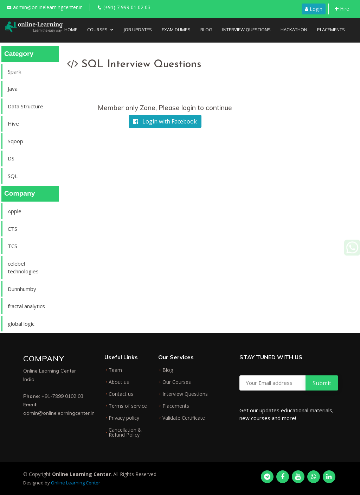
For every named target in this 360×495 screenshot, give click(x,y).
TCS (12, 245)
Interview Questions (246, 29)
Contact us (121, 394)
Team (115, 370)
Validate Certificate (183, 417)
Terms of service (128, 406)
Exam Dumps (176, 29)
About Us (120, 46)
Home (70, 29)
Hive (13, 123)
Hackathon (294, 29)
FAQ (145, 46)
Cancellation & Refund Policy (125, 432)
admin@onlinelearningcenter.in (48, 7)
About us (119, 382)
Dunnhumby (22, 288)
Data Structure (25, 106)
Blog (206, 29)
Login (313, 9)
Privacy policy (124, 417)
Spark (14, 71)
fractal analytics (26, 306)
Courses (97, 29)
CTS (12, 228)
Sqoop (15, 141)
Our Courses (176, 382)
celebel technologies (23, 267)
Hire (342, 8)
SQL (13, 175)
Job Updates (138, 29)
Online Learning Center (75, 483)
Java (13, 88)
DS (11, 158)
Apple (14, 211)
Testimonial (85, 46)
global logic (21, 323)
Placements (331, 29)
